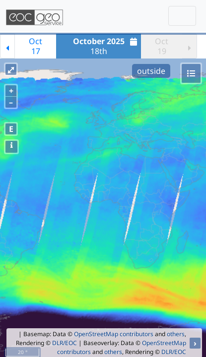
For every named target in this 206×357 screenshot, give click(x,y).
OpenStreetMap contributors (113, 334)
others (176, 334)
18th (106, 46)
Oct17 (35, 46)
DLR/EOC (64, 343)
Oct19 (161, 46)
